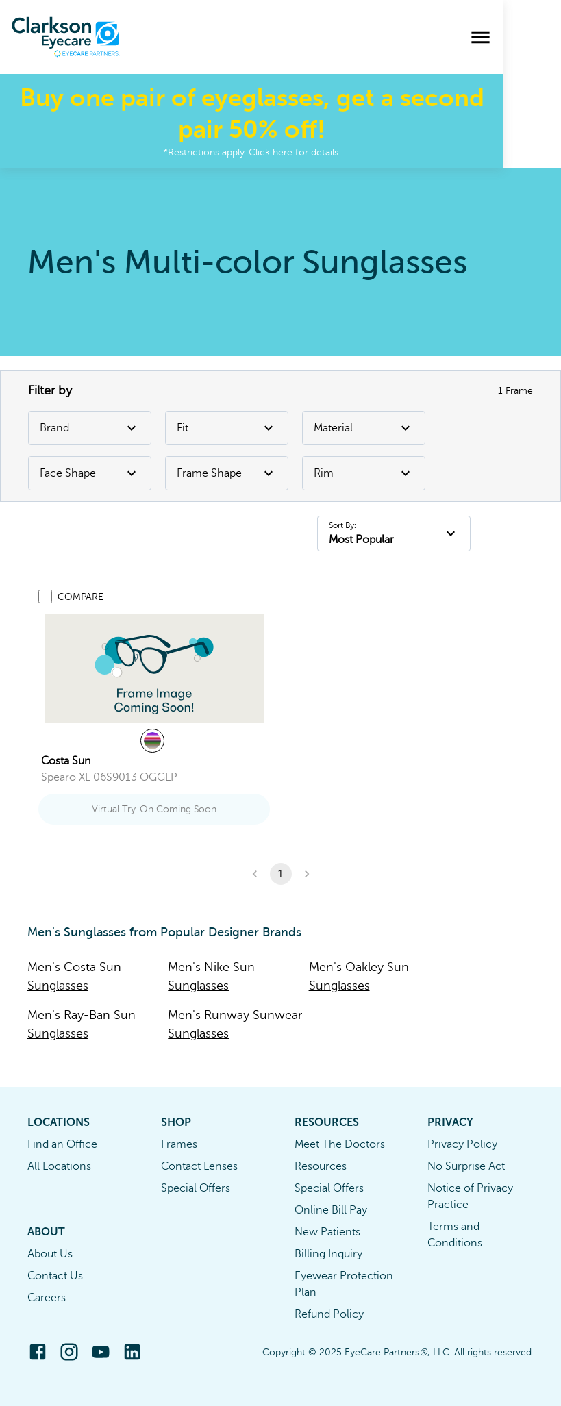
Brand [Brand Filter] (90, 428)
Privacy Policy (462, 1144)
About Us (50, 1254)
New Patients (327, 1232)
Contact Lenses (199, 1166)
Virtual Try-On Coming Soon (154, 809)
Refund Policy (329, 1314)
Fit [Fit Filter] (227, 428)
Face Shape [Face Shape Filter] (90, 473)
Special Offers (195, 1188)
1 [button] (281, 874)
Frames (179, 1144)
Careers (46, 1298)
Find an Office (62, 1144)
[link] (154, 668)
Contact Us (55, 1276)
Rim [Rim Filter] (364, 473)
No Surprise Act (466, 1166)
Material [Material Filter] (364, 428)
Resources (321, 1166)
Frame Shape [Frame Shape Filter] (227, 473)
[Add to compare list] (45, 596)
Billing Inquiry (328, 1254)
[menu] (538, 37)
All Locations (59, 1166)
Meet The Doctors (340, 1144)
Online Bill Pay (331, 1210)
